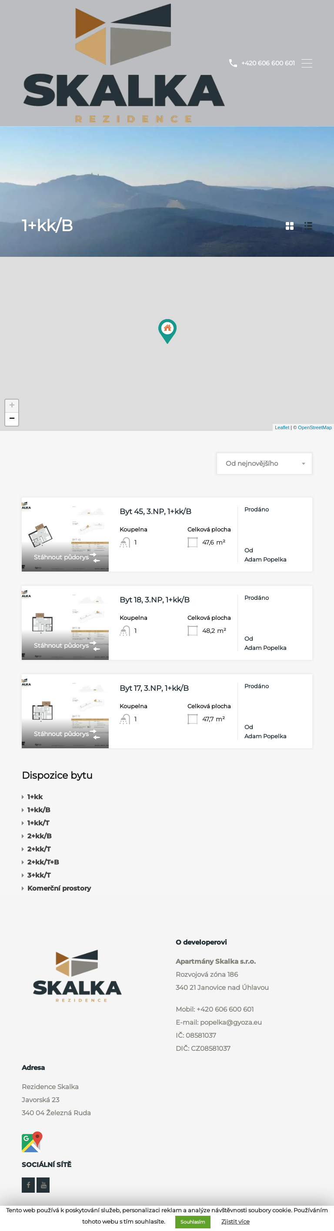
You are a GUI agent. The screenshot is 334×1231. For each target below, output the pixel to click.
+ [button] (12, 405)
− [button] (12, 418)
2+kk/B (39, 835)
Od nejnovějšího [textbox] (252, 463)
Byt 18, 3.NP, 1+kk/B (155, 599)
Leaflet (282, 426)
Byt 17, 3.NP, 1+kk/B (154, 687)
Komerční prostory (59, 887)
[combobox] (264, 463)
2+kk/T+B (43, 861)
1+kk (35, 796)
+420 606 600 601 (268, 63)
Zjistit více (235, 1221)
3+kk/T (38, 874)
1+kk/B (38, 809)
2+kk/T (38, 848)
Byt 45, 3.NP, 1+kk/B (155, 511)
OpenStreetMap (315, 426)
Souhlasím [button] (192, 1222)
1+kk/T (38, 822)
